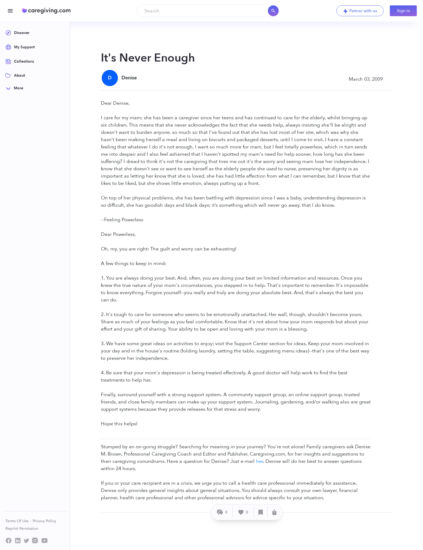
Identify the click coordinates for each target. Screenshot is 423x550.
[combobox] (208, 11)
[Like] (243, 512)
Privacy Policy (44, 521)
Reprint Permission (21, 528)
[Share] (274, 512)
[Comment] (222, 512)
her (259, 461)
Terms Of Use (18, 521)
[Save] (261, 512)
